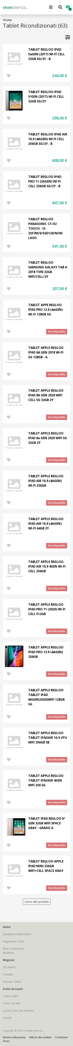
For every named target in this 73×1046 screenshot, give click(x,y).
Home (7, 20)
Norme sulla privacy (14, 1037)
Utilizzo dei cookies (40, 1037)
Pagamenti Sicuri (13, 941)
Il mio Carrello (11, 1003)
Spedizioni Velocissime (17, 934)
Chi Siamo (9, 967)
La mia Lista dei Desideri (18, 1010)
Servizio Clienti (12, 981)
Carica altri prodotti (37, 902)
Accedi (7, 1018)
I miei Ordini (10, 996)
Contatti (8, 974)
